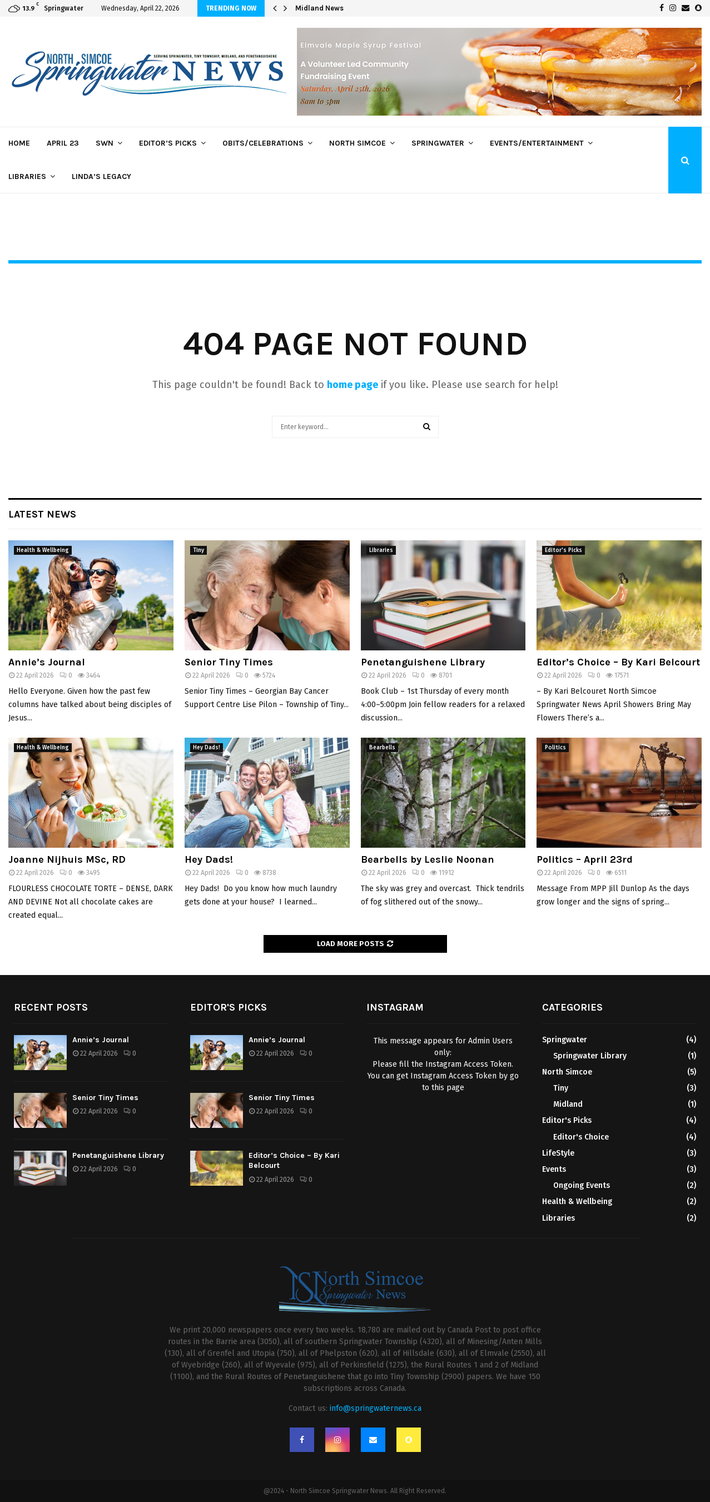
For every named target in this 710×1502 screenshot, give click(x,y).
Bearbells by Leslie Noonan (427, 859)
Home (19, 143)
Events (554, 1169)
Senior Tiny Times (229, 662)
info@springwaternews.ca (375, 1408)
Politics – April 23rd (585, 859)
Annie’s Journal (46, 662)
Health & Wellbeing (43, 550)
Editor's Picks (563, 550)
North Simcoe (357, 143)
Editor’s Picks (168, 143)
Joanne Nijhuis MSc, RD (67, 859)
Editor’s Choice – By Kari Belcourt (618, 662)
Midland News (319, 8)
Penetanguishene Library (423, 662)
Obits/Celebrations (263, 143)
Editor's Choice (581, 1137)
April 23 (63, 143)
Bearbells (382, 747)
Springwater (437, 143)
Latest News (42, 514)
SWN (104, 143)
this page (447, 1087)
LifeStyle (558, 1153)
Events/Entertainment (537, 143)
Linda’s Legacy (101, 176)
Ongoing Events (581, 1185)
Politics (555, 747)
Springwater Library (590, 1056)
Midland (568, 1104)
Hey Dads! (206, 747)
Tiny (198, 550)
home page (352, 385)
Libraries (27, 176)
